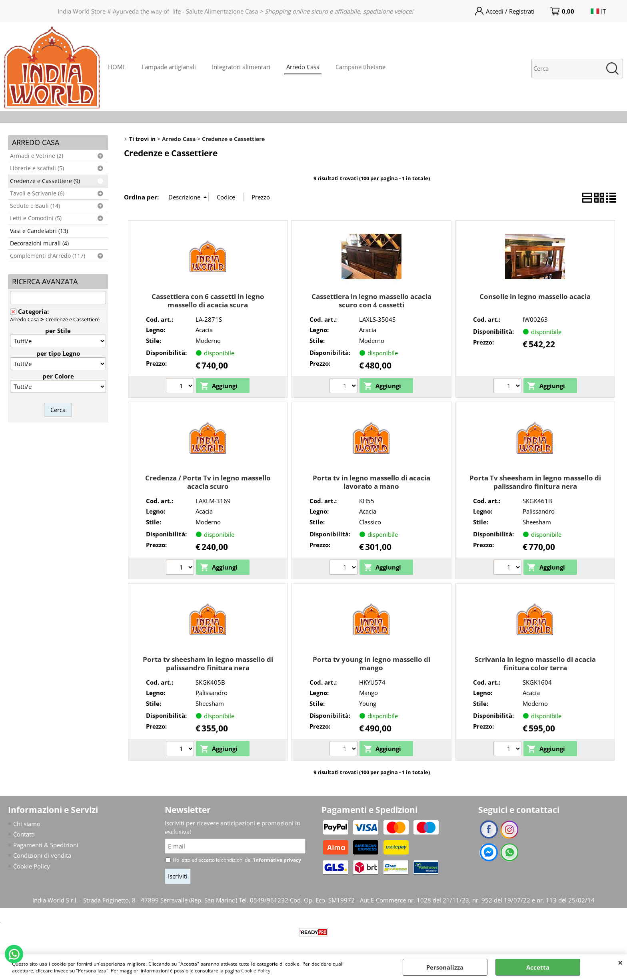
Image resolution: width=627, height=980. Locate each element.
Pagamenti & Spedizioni (45, 845)
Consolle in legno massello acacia (535, 296)
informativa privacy (277, 860)
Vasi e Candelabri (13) (39, 231)
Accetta (537, 967)
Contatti (24, 834)
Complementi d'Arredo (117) (47, 255)
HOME (117, 67)
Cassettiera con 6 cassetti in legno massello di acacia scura (208, 300)
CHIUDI (620, 962)
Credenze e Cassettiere (73, 319)
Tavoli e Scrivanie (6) (37, 193)
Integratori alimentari (241, 67)
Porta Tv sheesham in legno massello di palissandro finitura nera (535, 482)
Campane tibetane (360, 67)
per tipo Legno (58, 353)
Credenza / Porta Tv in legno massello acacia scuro (208, 482)
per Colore (58, 376)
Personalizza (444, 967)
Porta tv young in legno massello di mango (371, 663)
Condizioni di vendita (42, 855)
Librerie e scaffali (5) (37, 168)
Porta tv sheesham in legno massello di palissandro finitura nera (208, 663)
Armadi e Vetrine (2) (36, 155)
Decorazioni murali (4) (39, 243)
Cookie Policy (255, 970)
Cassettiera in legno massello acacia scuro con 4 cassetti (371, 300)
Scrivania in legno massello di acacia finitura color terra (535, 663)
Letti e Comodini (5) (36, 218)
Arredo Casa (302, 67)
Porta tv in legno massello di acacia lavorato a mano (371, 482)
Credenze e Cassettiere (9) (45, 181)
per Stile (58, 331)
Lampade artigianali (169, 67)
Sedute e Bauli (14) (35, 205)
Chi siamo (26, 824)
